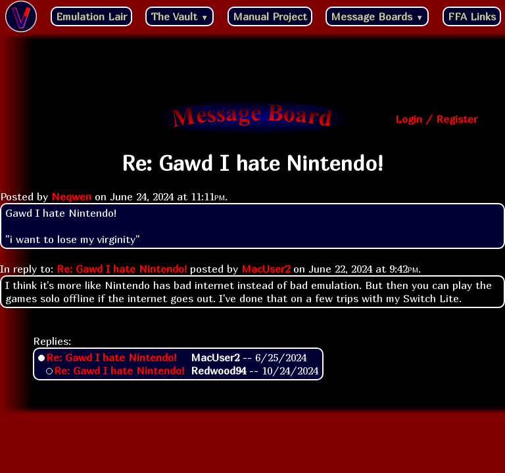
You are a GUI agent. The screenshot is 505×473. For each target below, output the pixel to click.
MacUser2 (265, 268)
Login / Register (436, 118)
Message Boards (377, 16)
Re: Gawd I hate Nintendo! (122, 268)
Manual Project (270, 16)
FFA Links (472, 16)
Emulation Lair (91, 16)
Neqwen (71, 196)
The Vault (179, 16)
